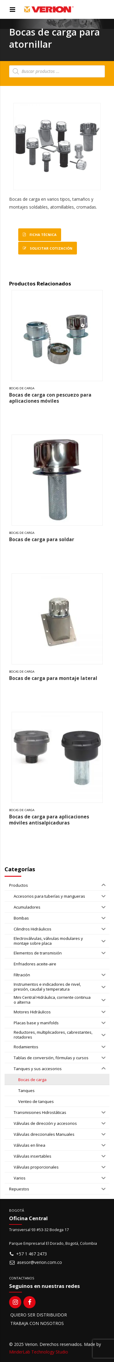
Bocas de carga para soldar (41, 539)
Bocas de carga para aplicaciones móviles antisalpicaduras (49, 820)
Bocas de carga (21, 388)
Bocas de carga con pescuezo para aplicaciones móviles (50, 398)
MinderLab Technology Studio (38, 1352)
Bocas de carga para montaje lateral (53, 678)
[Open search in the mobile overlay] (57, 71)
